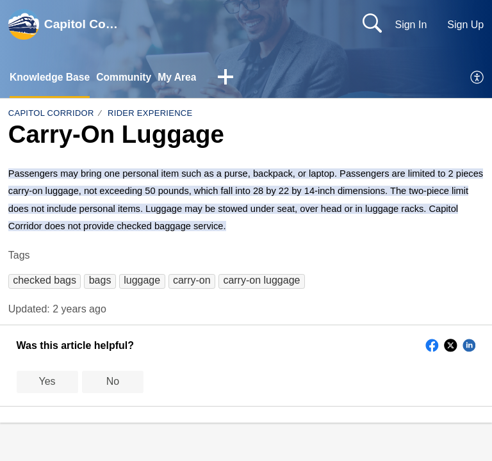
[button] (230, 78)
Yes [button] (47, 381)
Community (126, 77)
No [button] (112, 381)
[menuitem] (478, 78)
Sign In (411, 24)
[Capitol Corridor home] (23, 24)
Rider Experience (150, 113)
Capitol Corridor (51, 113)
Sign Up (465, 24)
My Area (181, 77)
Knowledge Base (51, 77)
